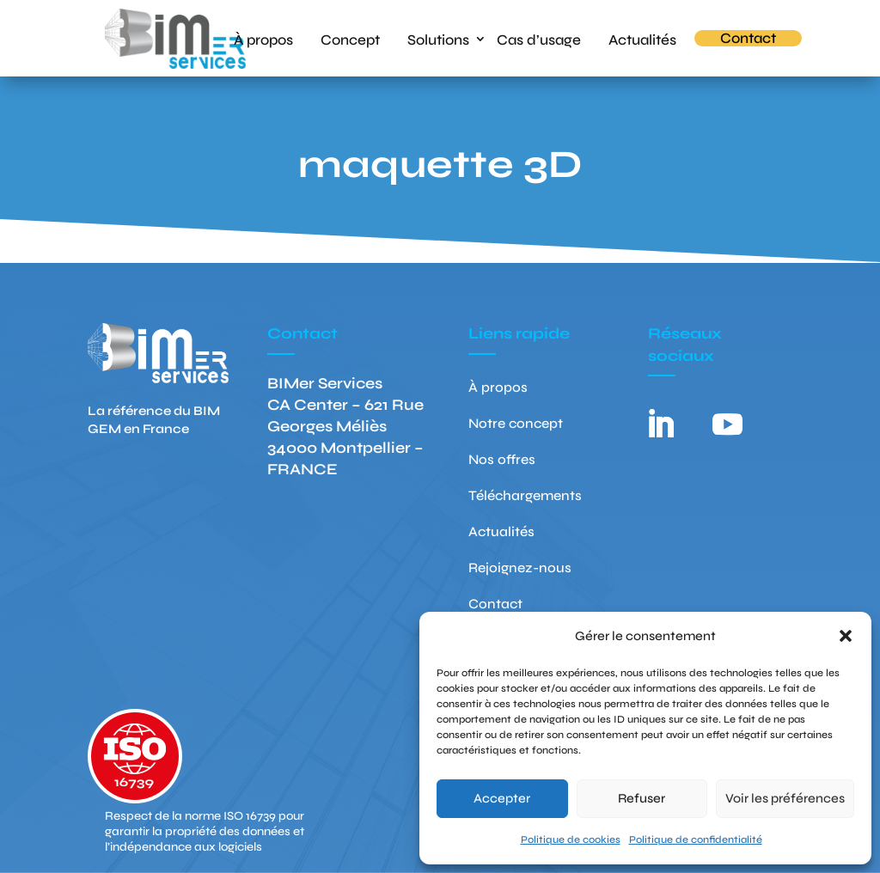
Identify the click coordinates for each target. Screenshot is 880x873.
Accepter (502, 798)
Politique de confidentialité (695, 839)
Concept (350, 38)
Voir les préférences (785, 798)
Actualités (642, 38)
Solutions (438, 38)
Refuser (641, 798)
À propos (263, 38)
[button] (845, 635)
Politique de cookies (570, 839)
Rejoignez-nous (519, 569)
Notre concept (515, 424)
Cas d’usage (539, 38)
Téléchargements (525, 497)
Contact (748, 38)
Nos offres (501, 460)
